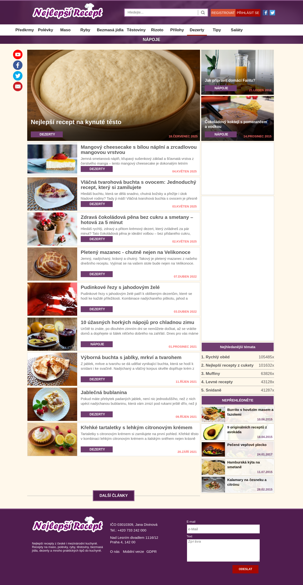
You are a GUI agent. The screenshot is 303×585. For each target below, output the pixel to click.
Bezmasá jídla (110, 30)
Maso (65, 30)
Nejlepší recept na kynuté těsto (76, 122)
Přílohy (177, 30)
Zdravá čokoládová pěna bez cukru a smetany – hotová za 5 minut (137, 219)
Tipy (217, 30)
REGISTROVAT (223, 13)
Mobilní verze (133, 551)
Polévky (45, 30)
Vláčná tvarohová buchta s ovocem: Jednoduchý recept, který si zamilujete (138, 184)
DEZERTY (47, 134)
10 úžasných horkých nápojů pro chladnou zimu (137, 322)
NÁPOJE (221, 88)
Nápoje (151, 39)
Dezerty (197, 30)
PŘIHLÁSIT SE (248, 13)
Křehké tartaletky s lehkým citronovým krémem (136, 427)
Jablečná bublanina (104, 392)
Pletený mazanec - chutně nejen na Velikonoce (135, 252)
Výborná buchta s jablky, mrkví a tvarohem (131, 357)
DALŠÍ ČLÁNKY (113, 496)
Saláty (237, 30)
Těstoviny (136, 30)
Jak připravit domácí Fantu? (230, 80)
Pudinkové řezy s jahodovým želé (120, 287)
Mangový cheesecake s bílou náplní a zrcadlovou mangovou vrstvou (139, 149)
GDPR (151, 551)
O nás (115, 551)
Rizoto (157, 30)
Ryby (85, 30)
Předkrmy (24, 30)
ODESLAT (245, 569)
